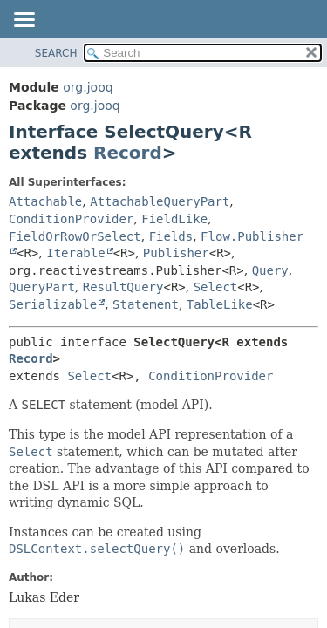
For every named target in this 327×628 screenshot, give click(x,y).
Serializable (53, 304)
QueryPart (42, 287)
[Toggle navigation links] (23, 21)
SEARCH (56, 53)
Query (270, 270)
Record (127, 152)
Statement (145, 304)
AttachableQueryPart (159, 201)
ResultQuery (123, 287)
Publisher (176, 253)
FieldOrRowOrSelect (75, 236)
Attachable (45, 201)
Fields (171, 236)
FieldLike (174, 219)
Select (216, 287)
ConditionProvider (71, 219)
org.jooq (87, 87)
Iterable (75, 253)
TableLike (220, 304)
